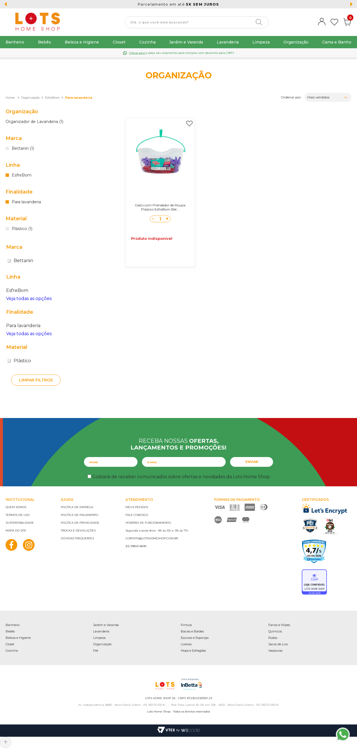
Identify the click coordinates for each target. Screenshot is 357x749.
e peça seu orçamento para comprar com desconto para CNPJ (181, 53)
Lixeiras (186, 644)
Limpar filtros (36, 380)
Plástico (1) (22, 229)
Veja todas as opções (29, 298)
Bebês (44, 42)
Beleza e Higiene (82, 42)
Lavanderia (228, 42)
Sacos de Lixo (278, 644)
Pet (95, 651)
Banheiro (15, 42)
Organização (295, 42)
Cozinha (147, 42)
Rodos (272, 638)
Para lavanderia (78, 98)
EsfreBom (52, 98)
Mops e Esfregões (193, 651)
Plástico (19, 360)
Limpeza (261, 42)
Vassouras (275, 651)
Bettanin (20, 260)
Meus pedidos (137, 507)
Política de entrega (77, 507)
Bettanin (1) (23, 148)
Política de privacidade (80, 523)
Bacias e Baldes (192, 631)
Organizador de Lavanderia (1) (34, 122)
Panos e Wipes (279, 625)
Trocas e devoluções (78, 530)
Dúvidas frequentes (77, 538)
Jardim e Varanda (186, 42)
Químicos (275, 631)
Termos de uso (18, 515)
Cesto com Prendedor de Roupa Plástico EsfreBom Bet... (160, 207)
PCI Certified (310, 525)
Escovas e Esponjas (195, 638)
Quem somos (16, 507)
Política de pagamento (79, 515)
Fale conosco (137, 515)
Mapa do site (16, 530)
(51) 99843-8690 (136, 546)
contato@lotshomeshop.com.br (152, 538)
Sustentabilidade (20, 523)
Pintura (186, 625)
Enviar (251, 462)
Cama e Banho (336, 42)
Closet (119, 42)
